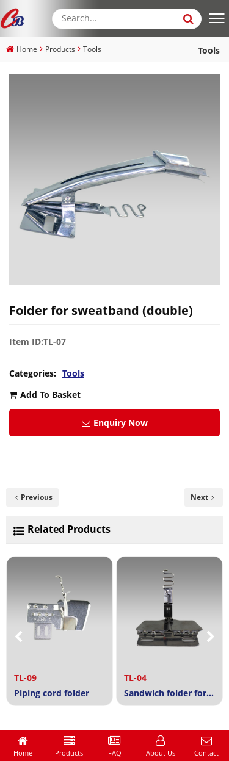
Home (26, 49)
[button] (18, 640)
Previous (34, 497)
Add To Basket (45, 394)
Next (202, 497)
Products (60, 49)
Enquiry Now (115, 422)
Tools (92, 49)
